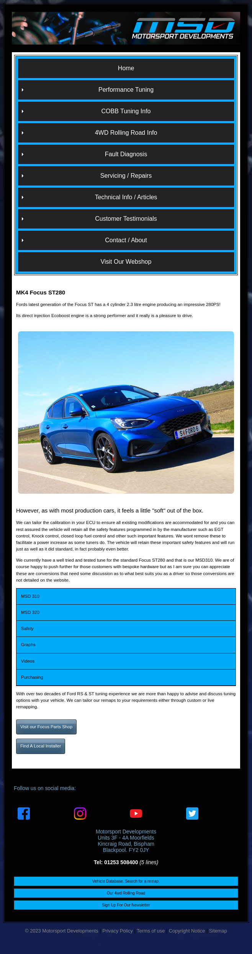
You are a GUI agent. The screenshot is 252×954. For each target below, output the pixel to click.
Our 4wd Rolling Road (126, 893)
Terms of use (151, 931)
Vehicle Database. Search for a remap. (126, 881)
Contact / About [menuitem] (126, 240)
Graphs (28, 644)
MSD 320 (30, 612)
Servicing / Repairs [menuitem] (126, 175)
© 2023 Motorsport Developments (61, 931)
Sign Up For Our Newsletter (126, 905)
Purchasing (32, 677)
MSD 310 (30, 596)
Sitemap (218, 931)
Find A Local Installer (40, 746)
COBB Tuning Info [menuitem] (126, 111)
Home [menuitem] (126, 68)
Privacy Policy (117, 931)
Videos (27, 661)
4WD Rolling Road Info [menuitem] (126, 132)
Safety (27, 628)
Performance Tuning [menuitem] (126, 89)
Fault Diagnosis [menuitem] (126, 154)
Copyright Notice (187, 931)
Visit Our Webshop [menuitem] (126, 261)
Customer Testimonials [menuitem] (126, 218)
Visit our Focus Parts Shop (46, 726)
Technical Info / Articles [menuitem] (126, 197)
